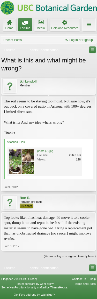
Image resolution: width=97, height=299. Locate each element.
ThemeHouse (58, 287)
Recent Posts (12, 40)
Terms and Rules (85, 283)
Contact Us (79, 278)
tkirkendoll (28, 81)
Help (93, 278)
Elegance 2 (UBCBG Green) (19, 278)
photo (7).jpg (45, 150)
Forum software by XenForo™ (35, 283)
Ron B (24, 198)
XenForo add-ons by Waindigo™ (34, 294)
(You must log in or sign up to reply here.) (70, 256)
